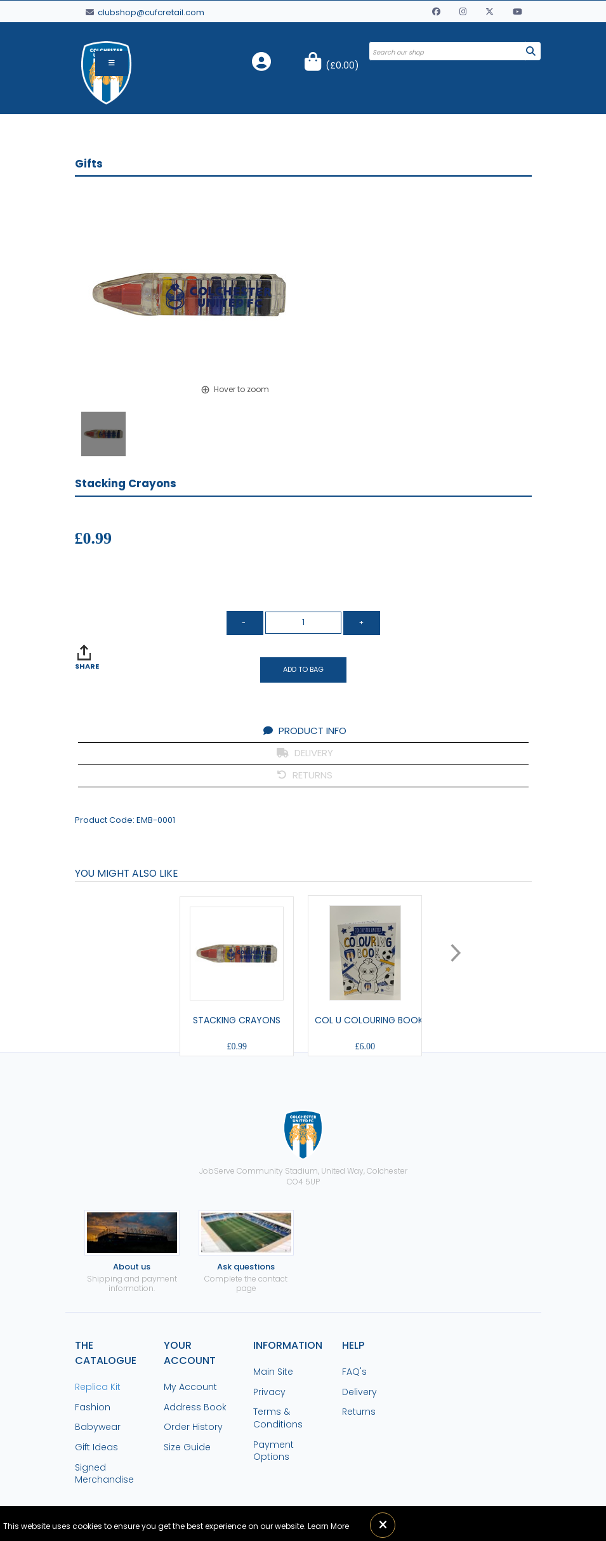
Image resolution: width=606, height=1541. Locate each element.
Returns (359, 1411)
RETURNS (305, 775)
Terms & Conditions (278, 1418)
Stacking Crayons (236, 1020)
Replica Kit (98, 1386)
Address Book (195, 1407)
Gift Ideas (96, 1447)
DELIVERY (305, 752)
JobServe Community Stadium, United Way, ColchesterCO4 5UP (303, 1148)
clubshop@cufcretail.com (145, 12)
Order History (193, 1426)
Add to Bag (303, 669)
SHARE (87, 666)
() (342, 65)
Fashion (92, 1407)
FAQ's (354, 1371)
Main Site (273, 1371)
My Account (190, 1386)
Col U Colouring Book (369, 1020)
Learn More (328, 1526)
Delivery (359, 1392)
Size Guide (187, 1447)
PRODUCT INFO (304, 730)
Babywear (98, 1426)
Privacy (269, 1392)
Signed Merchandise (104, 1473)
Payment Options (273, 1451)
